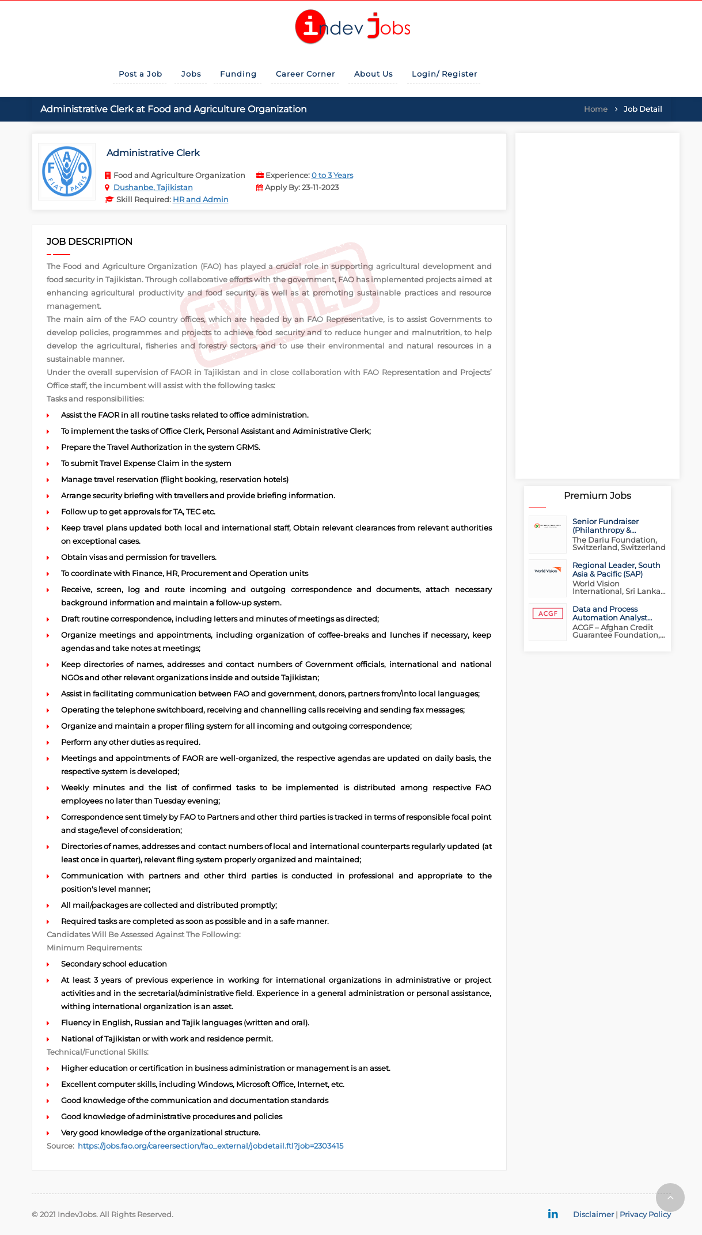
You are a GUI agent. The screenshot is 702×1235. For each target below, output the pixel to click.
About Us (373, 73)
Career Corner (305, 73)
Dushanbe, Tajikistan (153, 187)
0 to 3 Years (332, 175)
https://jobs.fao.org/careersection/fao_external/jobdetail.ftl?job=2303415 (210, 1145)
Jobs (191, 73)
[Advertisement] (597, 306)
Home (596, 108)
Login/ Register (444, 73)
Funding (238, 73)
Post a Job (140, 73)
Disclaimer (593, 1214)
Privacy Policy (645, 1214)
